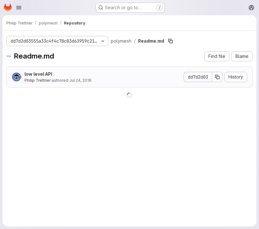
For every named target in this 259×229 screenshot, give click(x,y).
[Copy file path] (170, 41)
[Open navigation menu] (19, 8)
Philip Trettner (37, 80)
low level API (38, 74)
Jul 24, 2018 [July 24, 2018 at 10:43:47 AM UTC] (80, 80)
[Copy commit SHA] (217, 77)
